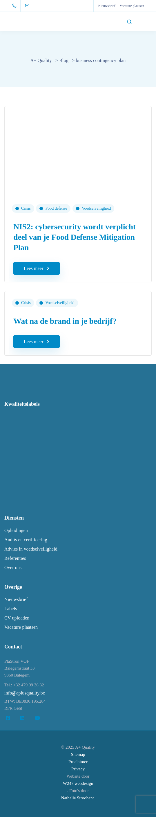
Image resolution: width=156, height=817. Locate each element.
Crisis (26, 208)
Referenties (15, 558)
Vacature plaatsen (132, 6)
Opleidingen (16, 530)
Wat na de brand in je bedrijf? (65, 321)
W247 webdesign (78, 783)
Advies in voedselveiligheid (30, 549)
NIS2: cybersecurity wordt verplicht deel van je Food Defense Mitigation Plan (74, 237)
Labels (10, 608)
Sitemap (78, 754)
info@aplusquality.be (24, 692)
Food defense (56, 208)
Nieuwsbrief (106, 6)
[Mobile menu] (140, 22)
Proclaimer (78, 761)
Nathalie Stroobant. (78, 798)
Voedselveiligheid (96, 208)
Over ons (13, 567)
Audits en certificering (25, 539)
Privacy (78, 769)
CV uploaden (16, 617)
